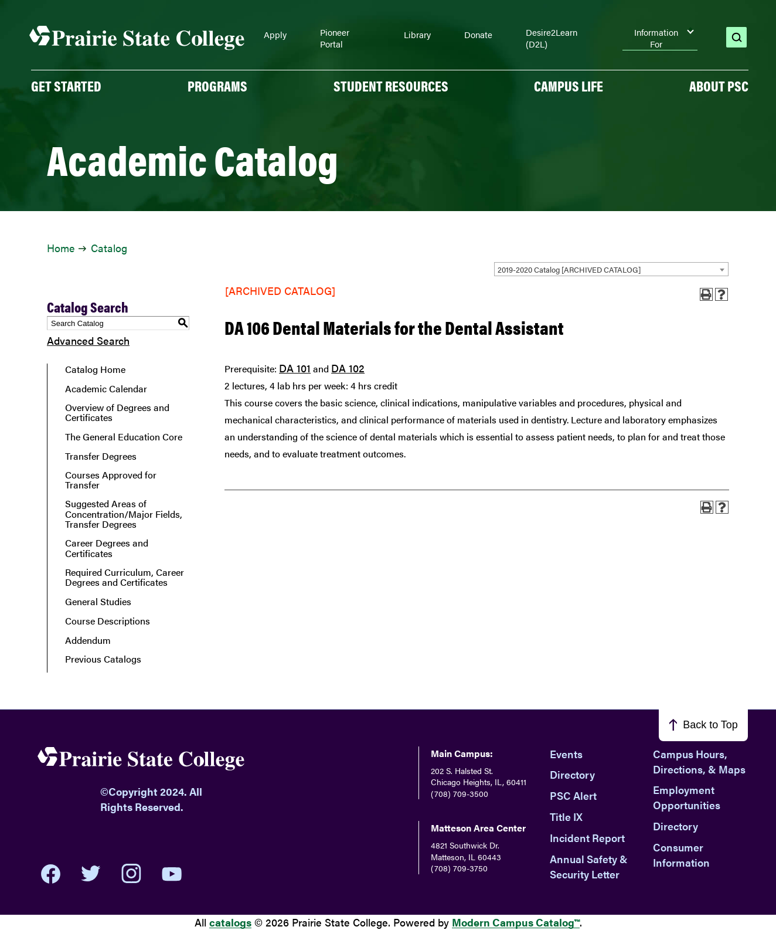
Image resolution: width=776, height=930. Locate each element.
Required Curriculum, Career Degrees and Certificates (124, 577)
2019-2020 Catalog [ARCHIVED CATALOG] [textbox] (569, 269)
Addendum (88, 640)
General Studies (98, 601)
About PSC (718, 85)
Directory (572, 774)
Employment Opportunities (686, 797)
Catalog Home (95, 369)
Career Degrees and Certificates (106, 548)
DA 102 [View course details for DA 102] (348, 368)
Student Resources (390, 85)
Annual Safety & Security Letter (589, 866)
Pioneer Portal (334, 37)
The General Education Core (123, 437)
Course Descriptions (107, 621)
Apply (275, 34)
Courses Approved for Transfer (110, 480)
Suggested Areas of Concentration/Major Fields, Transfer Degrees (123, 514)
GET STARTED (66, 85)
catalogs (230, 922)
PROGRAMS (217, 85)
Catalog (109, 247)
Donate (478, 34)
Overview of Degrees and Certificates (117, 412)
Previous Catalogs (103, 659)
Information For (656, 38)
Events (566, 753)
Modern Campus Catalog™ (516, 922)
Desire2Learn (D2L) (551, 37)
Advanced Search (88, 340)
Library (417, 34)
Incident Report (587, 837)
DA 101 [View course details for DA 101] (295, 368)
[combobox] (611, 269)
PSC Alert (573, 795)
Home (60, 247)
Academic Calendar (106, 388)
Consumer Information (681, 855)
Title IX (566, 816)
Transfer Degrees (101, 456)
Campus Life (568, 85)
